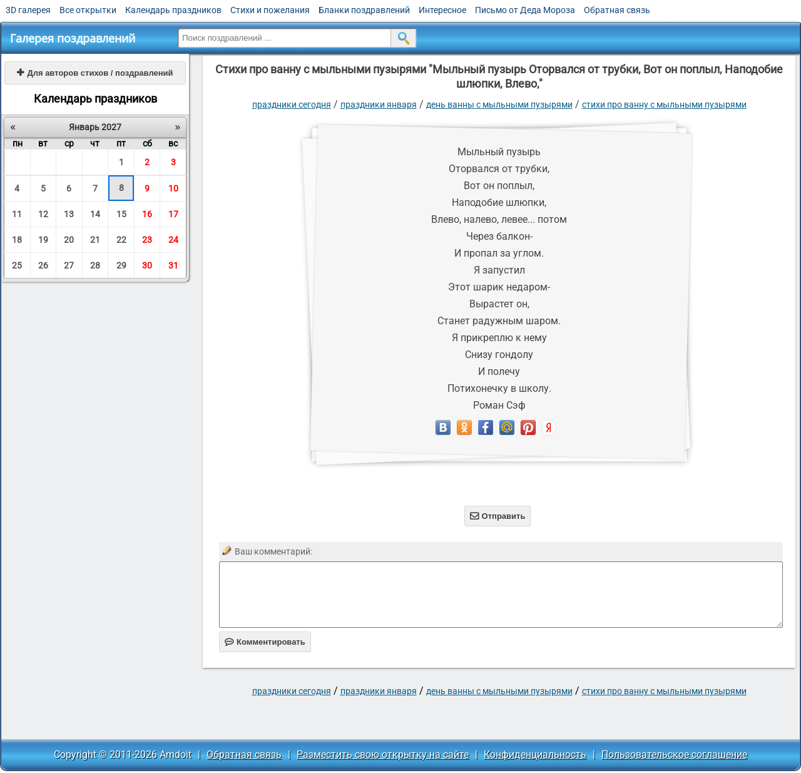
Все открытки (87, 10)
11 (17, 214)
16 (147, 214)
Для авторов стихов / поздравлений (95, 73)
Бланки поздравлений (364, 10)
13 (69, 214)
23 (147, 240)
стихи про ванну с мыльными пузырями (664, 105)
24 (173, 240)
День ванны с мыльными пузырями (499, 105)
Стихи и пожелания (270, 10)
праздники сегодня (291, 105)
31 (173, 265)
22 (121, 240)
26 (43, 265)
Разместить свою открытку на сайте (383, 754)
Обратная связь (617, 10)
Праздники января (378, 105)
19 (43, 240)
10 (173, 188)
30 (147, 265)
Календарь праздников (173, 10)
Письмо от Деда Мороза (525, 10)
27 (69, 265)
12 (43, 214)
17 (173, 214)
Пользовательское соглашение (674, 754)
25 (17, 265)
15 (121, 214)
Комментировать (265, 642)
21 (95, 240)
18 (17, 240)
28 (95, 265)
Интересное (442, 10)
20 (69, 240)
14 (95, 214)
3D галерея (28, 10)
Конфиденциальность (535, 754)
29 (121, 265)
